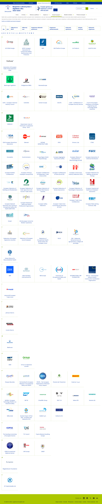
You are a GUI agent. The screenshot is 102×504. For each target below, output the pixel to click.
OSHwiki (75, 3)
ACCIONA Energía (10, 48)
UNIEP (42, 451)
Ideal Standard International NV (26, 276)
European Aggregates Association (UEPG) (59, 158)
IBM (10, 275)
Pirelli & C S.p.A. (76, 382)
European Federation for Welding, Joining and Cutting (92, 174)
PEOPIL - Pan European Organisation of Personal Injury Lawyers (42, 383)
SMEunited (10, 416)
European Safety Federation (42, 204)
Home (17, 14)
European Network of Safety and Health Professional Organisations (26, 204)
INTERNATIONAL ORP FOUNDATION (75, 276)
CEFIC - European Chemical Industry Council (10, 103)
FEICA (59, 238)
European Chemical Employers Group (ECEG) (26, 173)
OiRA (67, 3)
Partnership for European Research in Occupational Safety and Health (26, 383)
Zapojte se (45, 14)
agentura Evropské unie (18, 501)
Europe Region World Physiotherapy (42, 158)
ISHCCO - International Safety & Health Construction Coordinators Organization (92, 278)
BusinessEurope (43, 85)
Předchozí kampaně (81, 14)
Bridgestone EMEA (26, 85)
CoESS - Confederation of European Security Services (76, 103)
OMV (10, 364)
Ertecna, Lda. (75, 142)
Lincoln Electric (10, 330)
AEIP (43, 48)
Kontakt (65, 501)
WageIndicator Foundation (10, 469)
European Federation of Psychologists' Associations (76, 189)
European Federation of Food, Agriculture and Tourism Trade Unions (26, 190)
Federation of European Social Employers (26, 239)
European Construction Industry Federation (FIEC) (76, 173)
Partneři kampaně (56, 14)
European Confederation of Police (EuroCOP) (59, 173)
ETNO (92, 142)
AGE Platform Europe (59, 48)
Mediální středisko (68, 14)
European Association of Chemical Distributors (92, 158)
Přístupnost (71, 501)
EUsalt (10, 221)
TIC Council (26, 434)
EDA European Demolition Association (10, 143)
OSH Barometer (58, 3)
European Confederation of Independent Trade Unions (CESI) (42, 174)
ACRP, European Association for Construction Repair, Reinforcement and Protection (26, 51)
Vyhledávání (87, 8)
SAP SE (26, 400)
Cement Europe (43, 102)
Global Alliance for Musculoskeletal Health (10, 259)
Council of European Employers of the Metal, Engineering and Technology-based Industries (92, 106)
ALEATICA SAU (92, 48)
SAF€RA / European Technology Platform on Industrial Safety (9, 402)
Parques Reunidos (10, 382)
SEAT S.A (59, 400)
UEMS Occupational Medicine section (10, 452)
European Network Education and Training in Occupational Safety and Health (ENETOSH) (10, 206)
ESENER (83, 3)
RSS (97, 501)
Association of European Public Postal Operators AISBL (9, 68)
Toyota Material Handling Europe (43, 435)
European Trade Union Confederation (76, 201)
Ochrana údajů (78, 501)
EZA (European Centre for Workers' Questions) (26, 221)
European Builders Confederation (10, 173)
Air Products (75, 48)
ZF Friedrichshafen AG (10, 486)
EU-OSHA (31, 3)
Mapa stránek (59, 501)
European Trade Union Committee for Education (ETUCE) (59, 205)
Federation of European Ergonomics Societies (10, 239)
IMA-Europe (43, 275)
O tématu (24, 14)
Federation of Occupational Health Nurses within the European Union (42, 241)
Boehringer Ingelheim (10, 85)
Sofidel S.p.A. (42, 416)
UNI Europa (26, 451)
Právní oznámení (91, 501)
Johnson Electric (10, 313)
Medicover (10, 347)
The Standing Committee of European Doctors (10, 435)
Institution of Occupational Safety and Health (59, 277)
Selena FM (75, 400)
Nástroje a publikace (34, 14)
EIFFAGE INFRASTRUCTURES (43, 143)
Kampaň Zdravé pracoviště (44, 3)
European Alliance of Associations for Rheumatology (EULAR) (76, 158)
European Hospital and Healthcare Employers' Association (92, 190)
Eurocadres (10, 157)
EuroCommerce (26, 157)
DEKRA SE (9, 124)
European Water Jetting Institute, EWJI (92, 204)
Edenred (26, 142)
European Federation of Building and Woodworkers (10, 189)
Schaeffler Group (42, 400)
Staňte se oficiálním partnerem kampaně (11, 21)
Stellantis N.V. (59, 416)
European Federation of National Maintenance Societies (42, 190)
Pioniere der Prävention (59, 382)
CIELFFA (59, 102)
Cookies (84, 501)
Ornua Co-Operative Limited (26, 365)
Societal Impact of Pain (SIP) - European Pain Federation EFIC (26, 417)
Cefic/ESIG (26, 102)
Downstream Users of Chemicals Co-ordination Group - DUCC (26, 125)
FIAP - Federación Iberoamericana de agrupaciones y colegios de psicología (76, 241)
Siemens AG (92, 400)
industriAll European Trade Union (9, 296)
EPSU (59, 142)
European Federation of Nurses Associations (59, 189)
